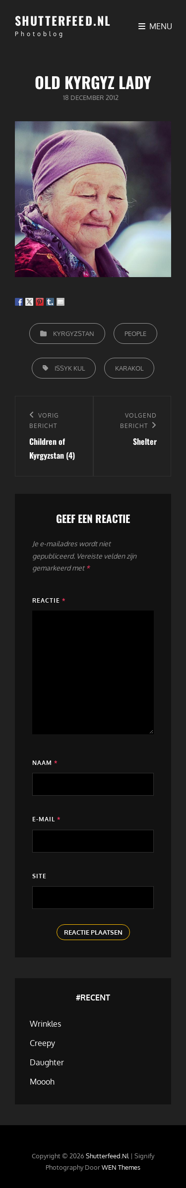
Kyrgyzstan (73, 333)
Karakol (129, 368)
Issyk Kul (70, 368)
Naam (45, 762)
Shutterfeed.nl (63, 20)
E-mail (46, 819)
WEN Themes (121, 1167)
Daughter (47, 1062)
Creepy (42, 1043)
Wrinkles (45, 1024)
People (135, 333)
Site (39, 876)
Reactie (48, 600)
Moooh (42, 1082)
